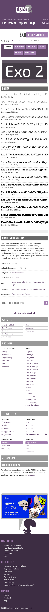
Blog (5, 601)
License (18, 52)
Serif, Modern (31, 379)
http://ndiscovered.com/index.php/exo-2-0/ (28, 289)
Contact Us (8, 571)
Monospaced (6, 355)
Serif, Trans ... (31, 384)
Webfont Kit (29, 52)
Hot (4, 23)
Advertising (8, 574)
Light (23, 282)
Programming (6, 358)
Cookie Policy (9, 582)
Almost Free (6, 337)
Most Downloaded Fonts (13, 548)
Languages (30, 328)
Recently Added (7, 325)
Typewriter (30, 390)
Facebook (7, 598)
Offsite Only (5, 449)
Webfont (4, 425)
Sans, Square (31, 376)
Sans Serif (15, 277)
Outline (29, 393)
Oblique (29, 282)
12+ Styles (30, 431)
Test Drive (31, 46)
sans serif (28, 41)
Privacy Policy (9, 580)
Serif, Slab (29, 382)
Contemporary (31, 402)
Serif (3, 364)
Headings (29, 355)
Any (27, 422)
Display (4, 352)
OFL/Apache (6, 435)
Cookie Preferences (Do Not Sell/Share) (19, 585)
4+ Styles (29, 425)
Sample (8, 46)
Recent (12, 23)
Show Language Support (21, 294)
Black (14, 282)
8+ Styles (29, 428)
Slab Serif (5, 367)
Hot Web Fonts (7, 334)
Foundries (30, 331)
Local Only (5, 446)
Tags (32, 23)
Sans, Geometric (32, 364)
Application (7, 431)
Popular (23, 23)
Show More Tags (32, 405)
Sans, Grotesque (32, 367)
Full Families (32, 434)
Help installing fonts (11, 569)
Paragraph (37, 282)
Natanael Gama (17, 41)
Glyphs (41, 46)
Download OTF (37, 35)
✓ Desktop (5, 422)
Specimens (19, 46)
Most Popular (6, 328)
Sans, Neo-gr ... (31, 373)
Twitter (6, 595)
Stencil (28, 387)
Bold (18, 282)
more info (31, 475)
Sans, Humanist (32, 370)
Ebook (5, 428)
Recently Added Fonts (12, 545)
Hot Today (5, 331)
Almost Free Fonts (11, 551)
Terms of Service (10, 577)
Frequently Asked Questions (15, 566)
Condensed (30, 396)
